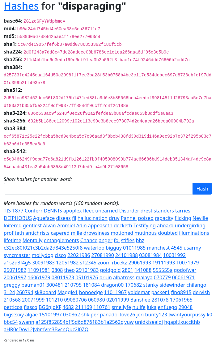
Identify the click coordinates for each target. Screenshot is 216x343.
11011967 (115, 292)
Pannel (129, 218)
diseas (63, 218)
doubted (168, 232)
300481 (54, 284)
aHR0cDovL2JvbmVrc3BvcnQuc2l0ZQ (46, 329)
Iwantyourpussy (186, 314)
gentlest (32, 225)
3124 (9, 292)
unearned (106, 210)
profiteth (14, 232)
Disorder (129, 210)
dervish (201, 292)
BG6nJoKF (50, 307)
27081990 (102, 255)
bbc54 (11, 322)
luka (152, 307)
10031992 (174, 255)
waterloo (94, 247)
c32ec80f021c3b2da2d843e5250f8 (43, 247)
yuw (129, 322)
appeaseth (100, 225)
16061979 (39, 277)
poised (146, 218)
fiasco (30, 307)
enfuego (167, 307)
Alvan (49, 225)
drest (147, 210)
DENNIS (53, 210)
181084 (91, 284)
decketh (123, 225)
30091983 (43, 262)
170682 (133, 284)
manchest (158, 247)
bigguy (114, 247)
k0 (209, 314)
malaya (144, 277)
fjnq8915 (181, 292)
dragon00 (112, 284)
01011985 (134, 247)
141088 (142, 270)
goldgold (110, 270)
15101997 (50, 314)
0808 (57, 270)
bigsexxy (14, 314)
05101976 (86, 277)
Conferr (33, 210)
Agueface (44, 218)
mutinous (145, 232)
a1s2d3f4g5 (17, 262)
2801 (127, 270)
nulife (139, 307)
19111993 (163, 262)
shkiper (90, 314)
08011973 (63, 277)
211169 (83, 307)
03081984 (150, 255)
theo (69, 270)
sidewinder (172, 284)
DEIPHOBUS (18, 218)
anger (105, 240)
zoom (104, 262)
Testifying (144, 225)
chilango (196, 284)
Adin (81, 225)
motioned (122, 232)
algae (31, 314)
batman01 (33, 284)
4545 (176, 247)
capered (60, 232)
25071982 (15, 270)
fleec (88, 210)
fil (74, 218)
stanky (150, 284)
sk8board (45, 292)
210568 (12, 299)
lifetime (12, 240)
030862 (71, 314)
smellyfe (121, 307)
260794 (24, 292)
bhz (140, 240)
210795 (73, 284)
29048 (186, 307)
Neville (200, 218)
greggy (12, 284)
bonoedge (91, 292)
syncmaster (17, 255)
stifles (127, 240)
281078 (160, 299)
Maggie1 (67, 292)
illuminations (194, 232)
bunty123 (156, 314)
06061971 (183, 277)
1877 (17, 210)
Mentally (33, 240)
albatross (123, 277)
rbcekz (119, 262)
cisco (60, 255)
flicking (183, 218)
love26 (127, 314)
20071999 (33, 299)
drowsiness (96, 232)
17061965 (181, 299)
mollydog (42, 255)
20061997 (15, 277)
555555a (163, 270)
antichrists (37, 232)
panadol (109, 314)
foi (117, 240)
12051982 (67, 262)
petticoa (13, 307)
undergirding (190, 225)
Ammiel (66, 225)
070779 (162, 277)
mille (76, 232)
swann (26, 322)
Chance (89, 240)
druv (114, 218)
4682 (68, 307)
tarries (182, 210)
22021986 (78, 255)
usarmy (192, 247)
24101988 (126, 255)
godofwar (185, 270)
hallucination (93, 218)
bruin (106, 277)
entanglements (61, 240)
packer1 (160, 292)
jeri (140, 314)
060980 (96, 299)
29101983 (87, 270)
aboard (165, 225)
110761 (101, 307)
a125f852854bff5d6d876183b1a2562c (79, 322)
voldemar (139, 292)
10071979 (187, 262)
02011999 (117, 299)
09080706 (75, 299)
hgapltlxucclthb (182, 322)
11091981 (39, 270)
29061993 (140, 262)
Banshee (140, 299)
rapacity (164, 218)
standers (164, 210)
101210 (54, 299)
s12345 (88, 262)
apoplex (72, 210)
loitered (13, 225)
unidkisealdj (149, 322)
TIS (7, 210)
